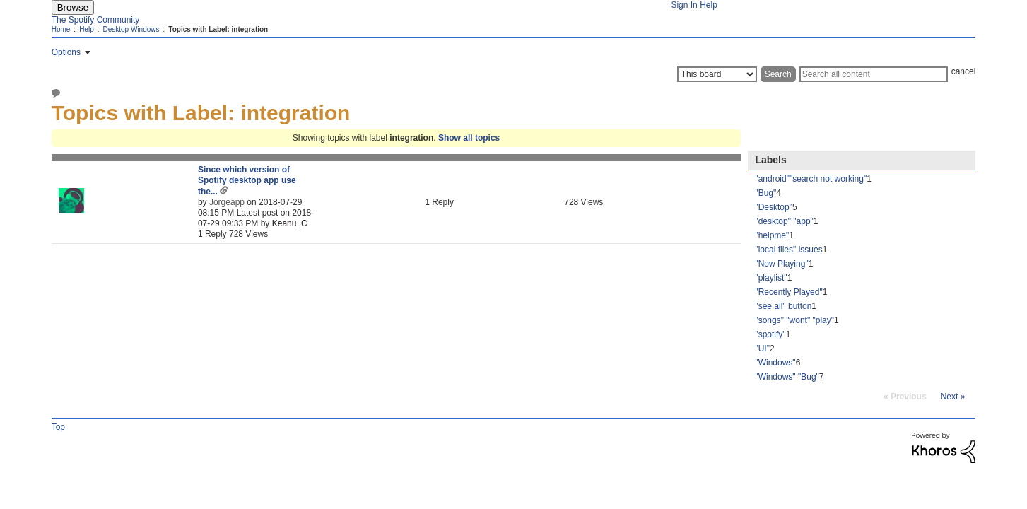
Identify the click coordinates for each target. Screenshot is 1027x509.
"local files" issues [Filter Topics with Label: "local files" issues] (788, 250)
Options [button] (66, 52)
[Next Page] (953, 397)
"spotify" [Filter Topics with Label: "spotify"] (770, 334)
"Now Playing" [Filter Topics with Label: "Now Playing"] (781, 264)
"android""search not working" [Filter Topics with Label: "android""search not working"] (811, 179)
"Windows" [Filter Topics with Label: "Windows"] (775, 363)
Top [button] (58, 427)
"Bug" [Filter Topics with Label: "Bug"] (765, 193)
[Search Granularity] (717, 74)
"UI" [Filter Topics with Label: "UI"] (762, 348)
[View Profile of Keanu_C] (289, 223)
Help (708, 5)
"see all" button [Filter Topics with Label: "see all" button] (783, 306)
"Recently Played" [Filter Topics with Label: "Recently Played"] (788, 292)
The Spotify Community (96, 20)
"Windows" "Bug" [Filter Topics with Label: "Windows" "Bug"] (786, 377)
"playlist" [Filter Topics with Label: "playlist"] (771, 278)
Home (61, 29)
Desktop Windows (130, 29)
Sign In (684, 5)
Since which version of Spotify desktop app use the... (247, 181)
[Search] (873, 74)
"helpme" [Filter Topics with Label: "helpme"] (772, 235)
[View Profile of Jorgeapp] (227, 202)
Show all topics (469, 138)
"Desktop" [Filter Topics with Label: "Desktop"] (773, 207)
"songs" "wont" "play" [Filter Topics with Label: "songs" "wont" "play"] (794, 320)
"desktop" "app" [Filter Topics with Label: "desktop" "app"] (784, 221)
